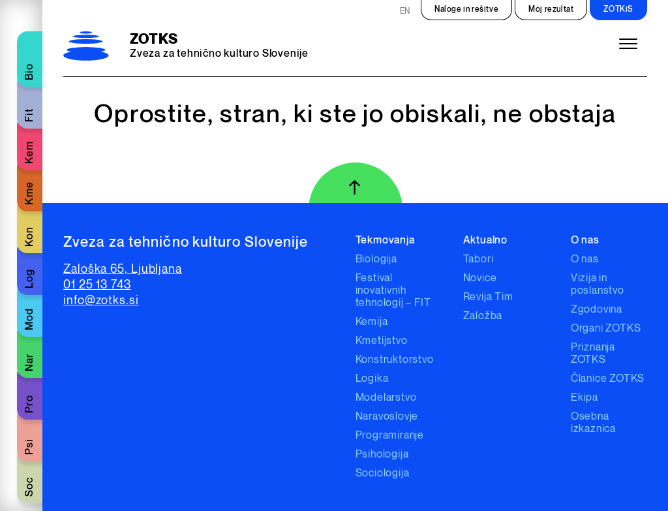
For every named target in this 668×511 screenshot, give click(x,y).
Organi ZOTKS (606, 328)
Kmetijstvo (382, 341)
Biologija (376, 259)
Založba (483, 316)
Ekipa (584, 397)
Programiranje (390, 435)
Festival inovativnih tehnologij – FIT (393, 291)
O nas (585, 259)
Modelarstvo (386, 397)
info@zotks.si (101, 300)
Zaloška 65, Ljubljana (122, 269)
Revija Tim (488, 297)
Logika (372, 378)
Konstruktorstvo (395, 359)
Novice (480, 278)
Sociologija (383, 473)
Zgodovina (596, 309)
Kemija (372, 322)
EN (405, 11)
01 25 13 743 (97, 285)
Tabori (478, 259)
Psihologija (382, 454)
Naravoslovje (387, 416)
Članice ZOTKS (608, 378)
